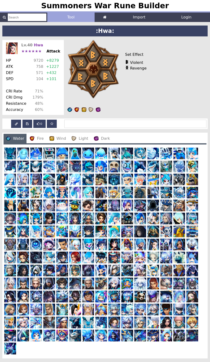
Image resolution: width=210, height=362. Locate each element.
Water (15, 138)
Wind (57, 138)
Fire (37, 138)
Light (80, 138)
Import (139, 17)
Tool (70, 17)
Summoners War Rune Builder (105, 5)
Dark (102, 138)
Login (186, 17)
